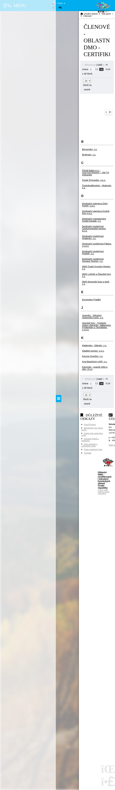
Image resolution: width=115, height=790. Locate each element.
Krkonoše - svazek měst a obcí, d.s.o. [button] (94, 368)
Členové (87, 16)
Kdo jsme (106, 14)
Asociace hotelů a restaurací (90, 440)
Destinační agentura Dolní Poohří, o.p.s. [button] (95, 204)
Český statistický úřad (93, 449)
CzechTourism (90, 424)
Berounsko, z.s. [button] (89, 149)
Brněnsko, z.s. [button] (89, 154)
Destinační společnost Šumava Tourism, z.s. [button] (93, 260)
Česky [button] (59, 3)
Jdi (101, 69)
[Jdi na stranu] (91, 69)
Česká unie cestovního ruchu (92, 434)
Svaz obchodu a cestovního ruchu (89, 445)
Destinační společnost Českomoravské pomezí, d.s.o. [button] (94, 228)
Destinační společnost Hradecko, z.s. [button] (93, 237)
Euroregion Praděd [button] (91, 299)
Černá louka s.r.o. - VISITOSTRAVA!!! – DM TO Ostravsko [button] (95, 172)
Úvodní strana (90, 14)
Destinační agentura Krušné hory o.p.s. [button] (95, 212)
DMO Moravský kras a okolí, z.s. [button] (96, 282)
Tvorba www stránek (108, 463)
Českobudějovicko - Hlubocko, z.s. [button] (97, 186)
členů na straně (87, 85)
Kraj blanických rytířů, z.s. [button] (94, 361)
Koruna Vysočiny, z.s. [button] (92, 356)
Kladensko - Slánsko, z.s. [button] (94, 345)
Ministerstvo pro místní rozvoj (92, 429)
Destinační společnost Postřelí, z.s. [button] (93, 252)
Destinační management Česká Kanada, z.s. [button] (94, 220)
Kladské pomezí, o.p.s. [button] (93, 351)
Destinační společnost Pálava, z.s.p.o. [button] (97, 245)
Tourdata (88, 453)
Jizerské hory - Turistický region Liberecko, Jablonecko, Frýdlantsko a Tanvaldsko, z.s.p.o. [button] (96, 326)
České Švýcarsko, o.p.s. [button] (94, 180)
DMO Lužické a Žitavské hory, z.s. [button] (96, 275)
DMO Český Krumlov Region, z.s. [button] (96, 267)
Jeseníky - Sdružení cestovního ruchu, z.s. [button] (92, 316)
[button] (60, 7)
